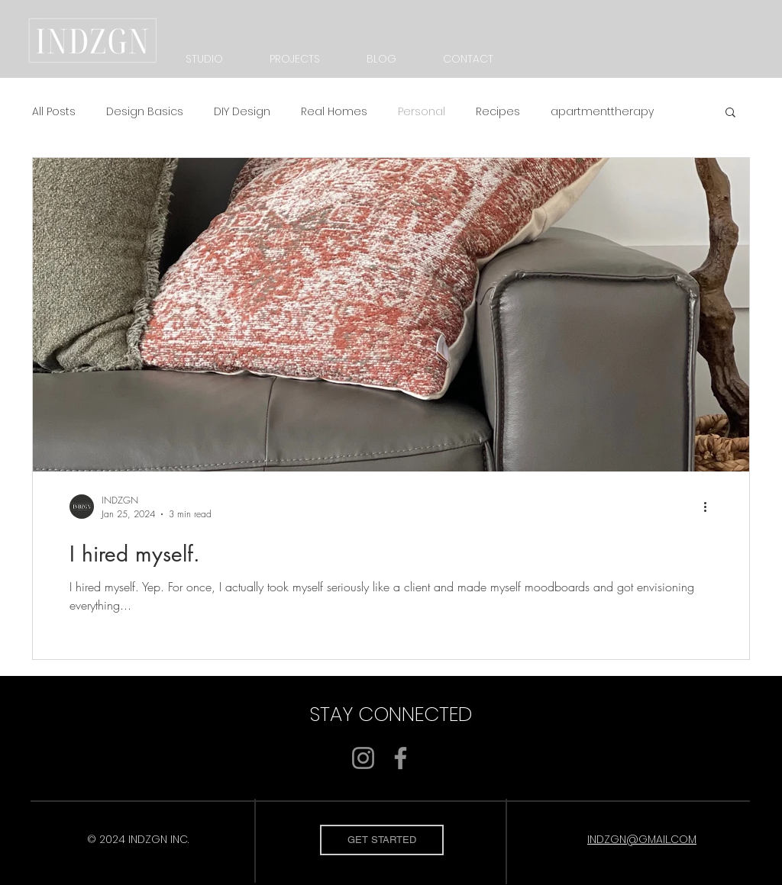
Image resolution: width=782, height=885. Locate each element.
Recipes (498, 111)
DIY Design (242, 111)
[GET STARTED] (382, 840)
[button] (730, 113)
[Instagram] (363, 758)
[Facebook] (400, 758)
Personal (421, 111)
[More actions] (710, 506)
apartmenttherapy (602, 111)
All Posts (54, 111)
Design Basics (144, 111)
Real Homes (334, 111)
